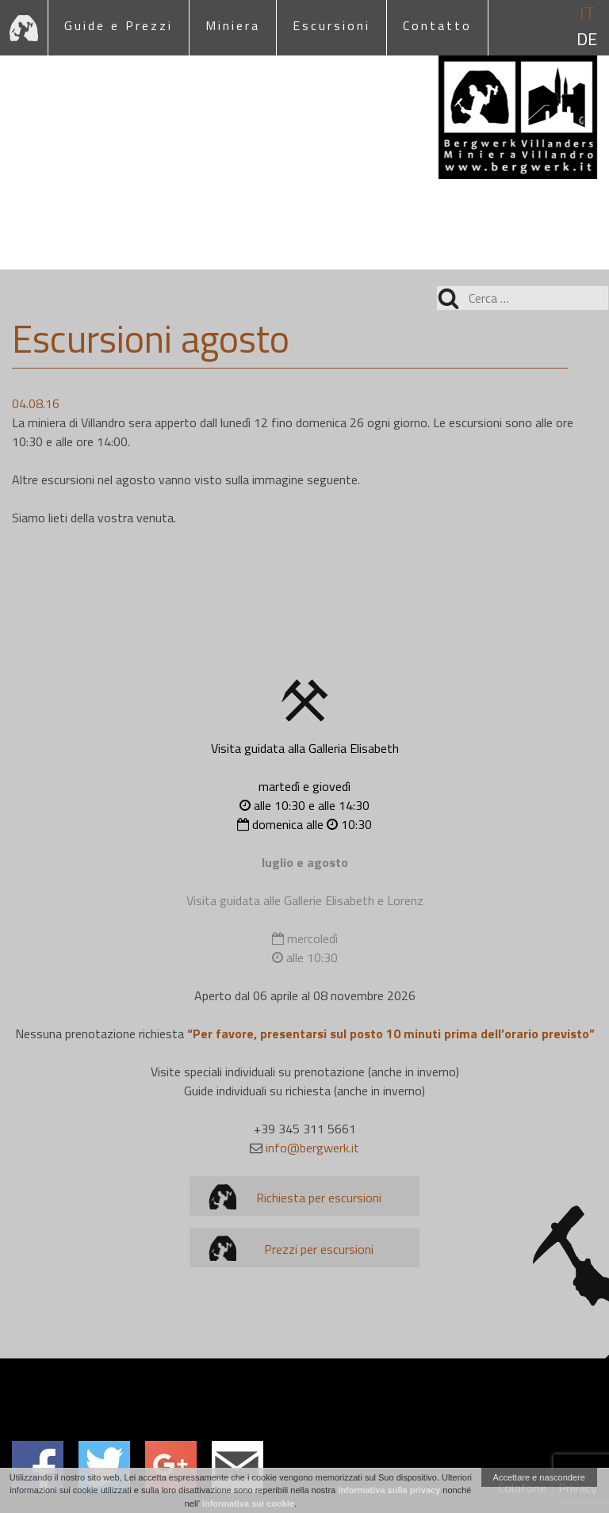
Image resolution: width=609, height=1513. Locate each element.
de (586, 39)
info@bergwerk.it (312, 1147)
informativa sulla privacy (389, 1490)
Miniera (232, 25)
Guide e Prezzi (118, 25)
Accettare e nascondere (539, 1477)
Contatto (437, 25)
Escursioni (331, 25)
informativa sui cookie (248, 1503)
